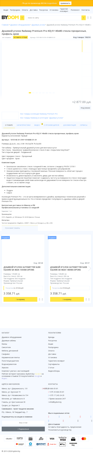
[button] (28, 97)
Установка (54, 10)
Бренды (51, 337)
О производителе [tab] (54, 130)
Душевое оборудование (12, 337)
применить (65, 3)
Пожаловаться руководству (59, 430)
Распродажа (15, 10)
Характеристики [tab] (25, 130)
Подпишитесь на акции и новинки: (17, 417)
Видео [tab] (40, 129)
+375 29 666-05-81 (50, 388)
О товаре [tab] (9, 130)
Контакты (85, 10)
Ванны (4, 344)
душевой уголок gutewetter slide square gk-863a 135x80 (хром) (22, 279)
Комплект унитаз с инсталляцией (15, 371)
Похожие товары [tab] (13, 239)
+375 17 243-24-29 (56, 395)
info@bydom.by (55, 402)
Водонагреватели (9, 364)
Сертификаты (53, 364)
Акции (5, 10)
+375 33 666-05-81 (56, 392)
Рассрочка (43, 10)
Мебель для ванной (10, 351)
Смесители (6, 347)
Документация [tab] (73, 130)
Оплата (25, 10)
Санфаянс (6, 354)
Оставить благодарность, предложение (64, 427)
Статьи (51, 367)
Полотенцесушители (10, 361)
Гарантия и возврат (64, 10)
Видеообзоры (54, 371)
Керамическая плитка (11, 357)
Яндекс (4, 378)
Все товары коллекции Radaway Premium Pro (39, 119)
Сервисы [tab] (9, 136)
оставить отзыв (20, 37)
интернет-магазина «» (22, 374)
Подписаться (23, 429)
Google (37, 376)
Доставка (34, 10)
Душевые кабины (9, 340)
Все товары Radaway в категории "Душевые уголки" (41, 123)
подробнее (52, 3)
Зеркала (5, 367)
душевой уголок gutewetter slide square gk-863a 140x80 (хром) (68, 279)
